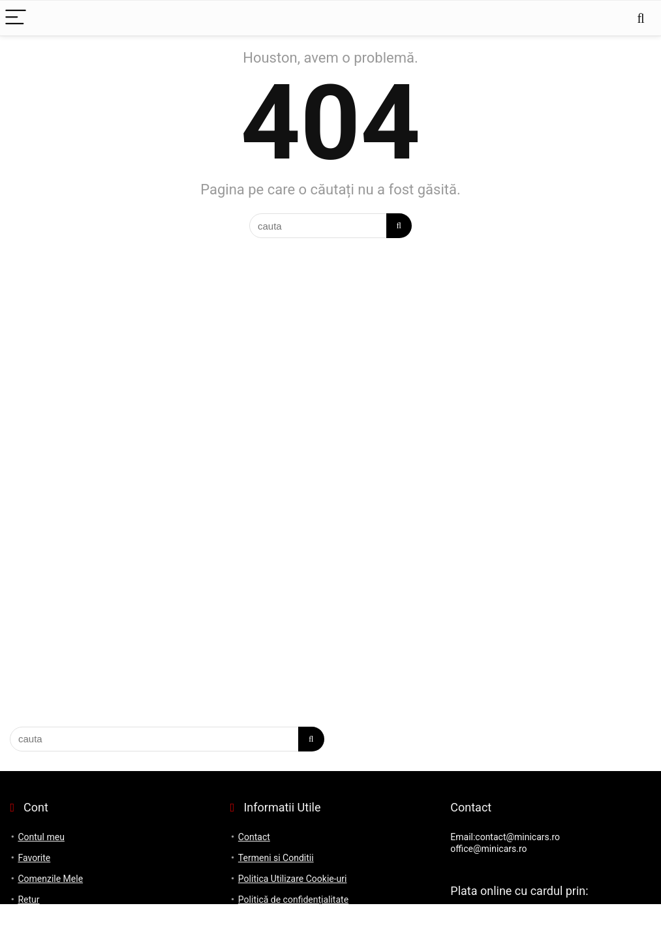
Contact (254, 837)
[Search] (640, 18)
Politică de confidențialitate (293, 899)
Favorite (34, 858)
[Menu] (15, 18)
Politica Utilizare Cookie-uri (292, 878)
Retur (28, 899)
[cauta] (399, 225)
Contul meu (41, 837)
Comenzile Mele (50, 878)
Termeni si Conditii (276, 858)
